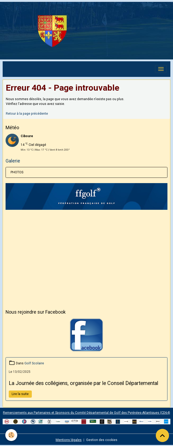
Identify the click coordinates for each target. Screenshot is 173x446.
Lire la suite (20, 394)
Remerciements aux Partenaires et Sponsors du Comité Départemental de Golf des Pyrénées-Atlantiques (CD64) (86, 413)
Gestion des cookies (101, 440)
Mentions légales (69, 440)
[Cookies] (11, 435)
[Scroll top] (162, 435)
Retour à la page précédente (27, 113)
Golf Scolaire (34, 363)
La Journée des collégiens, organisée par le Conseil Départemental (83, 383)
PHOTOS (17, 172)
